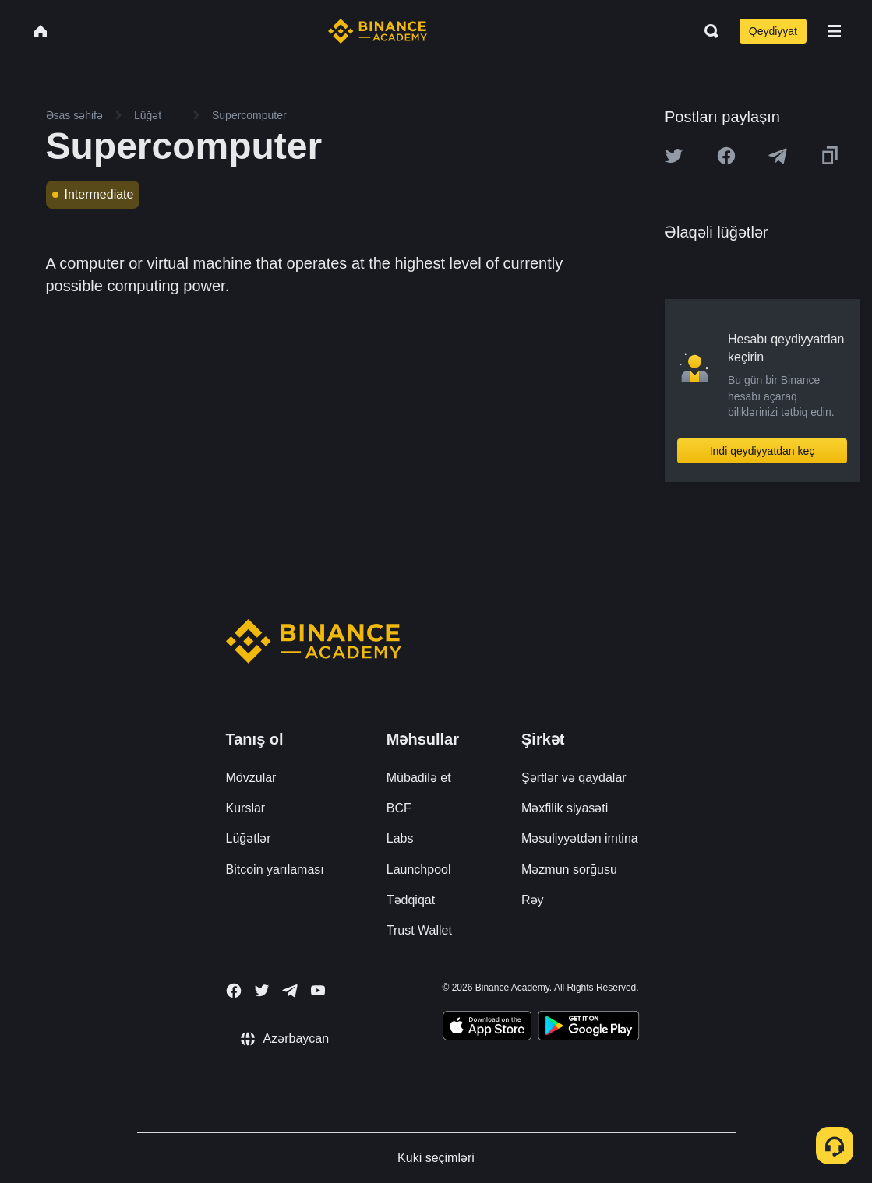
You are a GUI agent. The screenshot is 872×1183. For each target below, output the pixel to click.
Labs (400, 838)
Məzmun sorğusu (569, 869)
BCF (399, 808)
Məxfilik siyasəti (564, 808)
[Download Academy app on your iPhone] (487, 1028)
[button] (834, 31)
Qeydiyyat (773, 31)
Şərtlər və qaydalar (574, 777)
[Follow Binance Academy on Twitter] (262, 990)
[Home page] (377, 31)
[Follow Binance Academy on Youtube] (318, 990)
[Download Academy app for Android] (588, 1028)
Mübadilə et (419, 777)
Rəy (532, 900)
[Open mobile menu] (834, 31)
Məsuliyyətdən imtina (579, 838)
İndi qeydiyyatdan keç (762, 451)
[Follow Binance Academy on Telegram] (290, 991)
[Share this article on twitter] (674, 155)
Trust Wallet (419, 930)
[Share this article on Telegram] (777, 155)
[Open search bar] (707, 31)
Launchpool (419, 869)
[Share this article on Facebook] (726, 155)
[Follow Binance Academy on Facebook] (234, 990)
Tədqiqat (411, 900)
